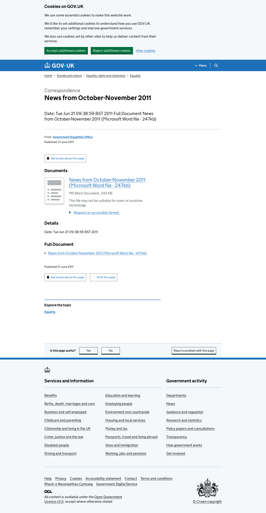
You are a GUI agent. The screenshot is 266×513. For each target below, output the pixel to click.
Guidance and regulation (184, 412)
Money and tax (116, 428)
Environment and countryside (127, 412)
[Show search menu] (216, 65)
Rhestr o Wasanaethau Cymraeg (68, 484)
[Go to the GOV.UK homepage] (59, 65)
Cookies (76, 478)
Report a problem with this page (194, 350)
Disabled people (56, 445)
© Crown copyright (207, 501)
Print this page (106, 277)
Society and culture (69, 75)
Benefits (50, 395)
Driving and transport (60, 453)
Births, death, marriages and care (69, 404)
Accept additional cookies (66, 50)
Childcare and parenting (62, 420)
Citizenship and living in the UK (67, 428)
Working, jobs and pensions (125, 453)
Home (48, 75)
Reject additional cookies (112, 50)
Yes (92, 350)
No (114, 350)
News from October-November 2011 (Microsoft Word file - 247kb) (107, 182)
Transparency (176, 437)
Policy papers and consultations (190, 428)
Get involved (175, 453)
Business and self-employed (65, 412)
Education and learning (122, 395)
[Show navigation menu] (200, 65)
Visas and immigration (121, 445)
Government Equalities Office (73, 137)
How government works (184, 445)
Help (48, 478)
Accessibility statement (103, 478)
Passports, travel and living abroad (131, 437)
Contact (131, 478)
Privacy (60, 478)
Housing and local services (125, 420)
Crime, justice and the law (63, 437)
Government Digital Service (116, 484)
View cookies (145, 50)
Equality (135, 75)
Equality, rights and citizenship (105, 75)
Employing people (118, 404)
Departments (176, 395)
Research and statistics (184, 420)
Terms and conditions (157, 478)
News (170, 404)
